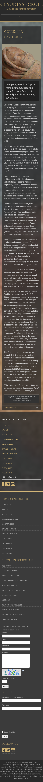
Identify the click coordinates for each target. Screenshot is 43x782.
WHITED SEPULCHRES (10, 576)
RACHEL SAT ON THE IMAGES (13, 615)
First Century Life (11, 407)
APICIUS (5, 430)
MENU (21, 17)
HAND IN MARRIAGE (9, 454)
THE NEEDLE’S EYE (9, 619)
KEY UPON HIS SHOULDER (12, 605)
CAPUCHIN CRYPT (9, 449)
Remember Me (9, 732)
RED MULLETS (7, 435)
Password (5, 705)
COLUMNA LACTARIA (10, 439)
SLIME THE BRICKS (9, 585)
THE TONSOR (7, 468)
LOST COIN (6, 600)
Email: (4, 639)
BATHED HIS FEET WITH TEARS (14, 590)
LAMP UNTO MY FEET (10, 571)
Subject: (5, 646)
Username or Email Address (12, 697)
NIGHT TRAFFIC (8, 444)
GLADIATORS (7, 459)
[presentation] (11, 721)
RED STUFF (6, 566)
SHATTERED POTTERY (10, 595)
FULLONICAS (7, 473)
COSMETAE (6, 425)
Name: (4, 633)
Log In (5, 736)
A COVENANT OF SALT (10, 610)
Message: (6, 652)
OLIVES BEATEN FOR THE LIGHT (14, 580)
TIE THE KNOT (7, 463)
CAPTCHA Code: (8, 678)
